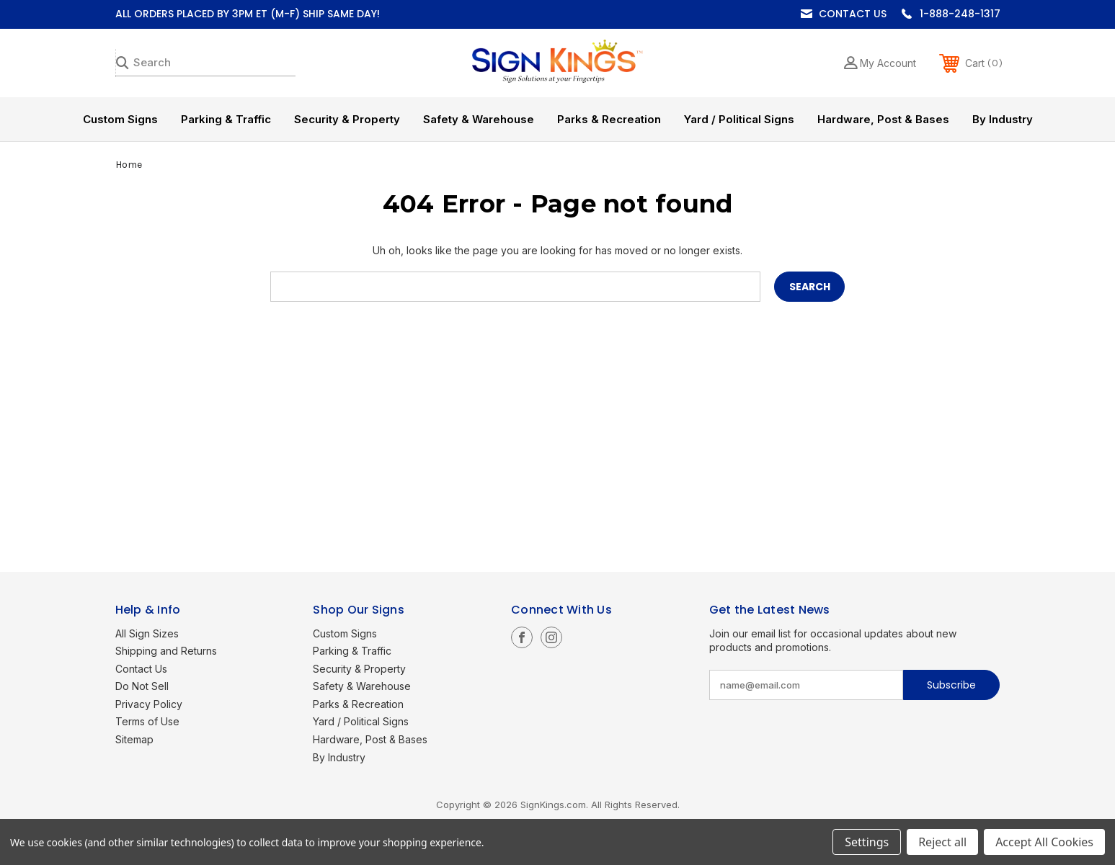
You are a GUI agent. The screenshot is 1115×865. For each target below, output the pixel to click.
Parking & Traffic (226, 119)
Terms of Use (147, 721)
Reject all (942, 842)
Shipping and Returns (166, 651)
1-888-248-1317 (960, 13)
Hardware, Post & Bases (883, 119)
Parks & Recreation (609, 119)
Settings (867, 842)
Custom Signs (120, 119)
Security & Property (347, 119)
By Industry (1002, 119)
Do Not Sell (142, 686)
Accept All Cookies (1044, 842)
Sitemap (134, 739)
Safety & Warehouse (478, 119)
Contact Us (853, 13)
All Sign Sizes (147, 633)
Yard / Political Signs (739, 119)
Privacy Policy (148, 704)
